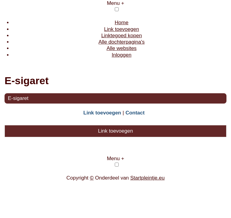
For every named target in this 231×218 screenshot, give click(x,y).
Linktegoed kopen (121, 35)
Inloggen (121, 55)
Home (121, 22)
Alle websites (122, 48)
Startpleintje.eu (147, 178)
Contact (134, 113)
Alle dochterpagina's (121, 42)
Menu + (115, 3)
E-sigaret (18, 98)
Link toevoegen (121, 29)
